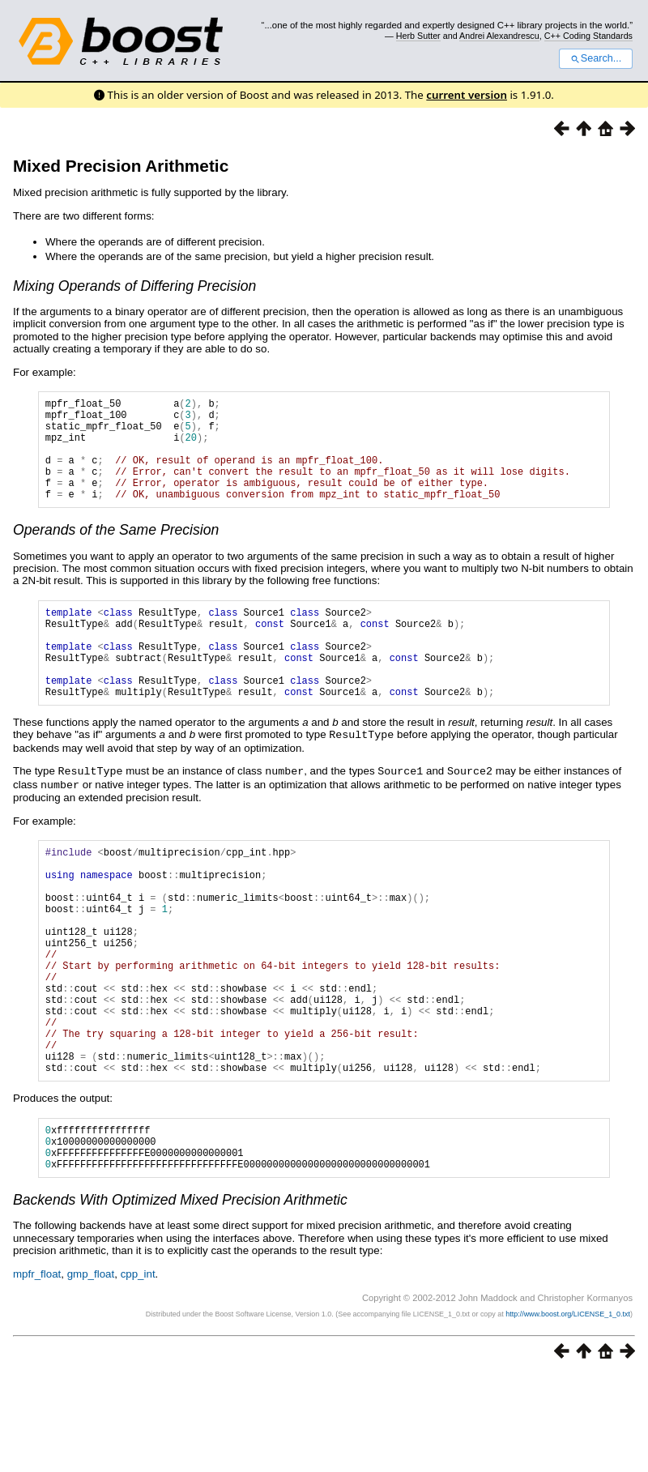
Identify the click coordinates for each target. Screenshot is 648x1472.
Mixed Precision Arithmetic (120, 165)
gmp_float (91, 1371)
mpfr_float (37, 1371)
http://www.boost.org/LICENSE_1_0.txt (567, 1411)
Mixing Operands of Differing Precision (134, 286)
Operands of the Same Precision (116, 552)
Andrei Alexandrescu (499, 36)
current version (466, 94)
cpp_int (138, 1371)
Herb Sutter (418, 36)
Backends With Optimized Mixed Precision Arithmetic (180, 1297)
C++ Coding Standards (588, 36)
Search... (595, 58)
